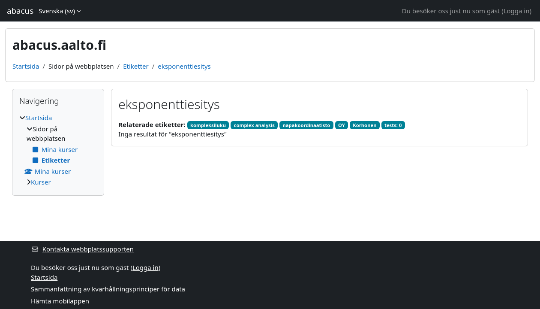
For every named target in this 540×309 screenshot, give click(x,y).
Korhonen (364, 125)
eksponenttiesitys (184, 66)
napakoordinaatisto (306, 125)
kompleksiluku (208, 125)
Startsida (25, 66)
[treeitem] (58, 150)
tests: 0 (393, 125)
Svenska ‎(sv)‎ (57, 10)
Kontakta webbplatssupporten (82, 249)
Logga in (517, 10)
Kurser (41, 182)
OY (341, 125)
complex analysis (254, 125)
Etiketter (136, 66)
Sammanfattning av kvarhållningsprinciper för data (108, 289)
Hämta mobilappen (60, 301)
